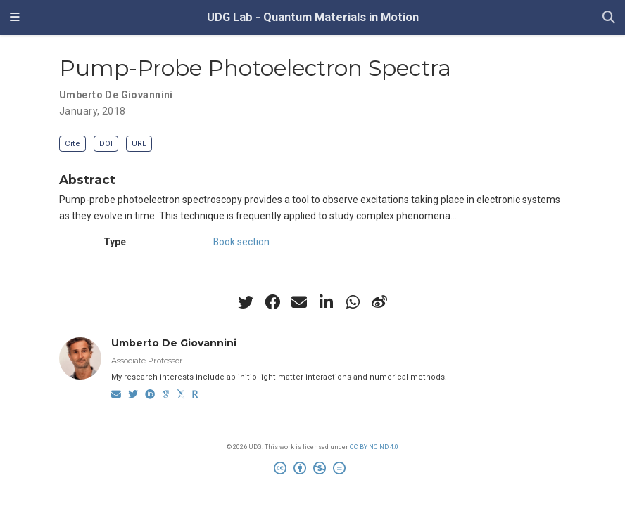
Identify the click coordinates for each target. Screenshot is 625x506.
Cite (72, 143)
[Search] (608, 18)
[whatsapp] (352, 302)
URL (139, 143)
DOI (106, 143)
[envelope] (299, 302)
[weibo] (379, 302)
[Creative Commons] (312, 470)
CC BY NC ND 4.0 (374, 446)
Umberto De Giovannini (116, 94)
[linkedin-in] (325, 302)
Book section (241, 241)
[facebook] (272, 302)
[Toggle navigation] (15, 17)
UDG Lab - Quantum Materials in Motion (313, 17)
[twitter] (245, 302)
